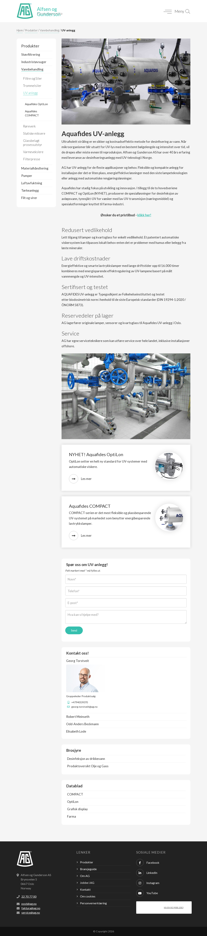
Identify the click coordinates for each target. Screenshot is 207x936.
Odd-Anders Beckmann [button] (82, 724)
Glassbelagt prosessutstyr (32, 143)
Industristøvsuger (33, 62)
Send (74, 630)
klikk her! (144, 215)
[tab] (126, 661)
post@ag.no (29, 903)
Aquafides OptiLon (36, 104)
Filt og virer (29, 198)
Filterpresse (31, 159)
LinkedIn (146, 872)
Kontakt (85, 889)
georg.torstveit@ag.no (84, 706)
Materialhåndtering (34, 168)
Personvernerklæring (93, 903)
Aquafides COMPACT (32, 113)
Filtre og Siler (32, 78)
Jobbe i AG (87, 882)
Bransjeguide (88, 869)
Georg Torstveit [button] (77, 661)
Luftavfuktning (31, 183)
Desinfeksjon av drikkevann (86, 759)
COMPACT (75, 794)
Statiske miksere (34, 133)
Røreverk (29, 126)
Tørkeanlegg (30, 190)
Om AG (85, 876)
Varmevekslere (33, 152)
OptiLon (72, 802)
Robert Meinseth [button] (77, 717)
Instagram (147, 883)
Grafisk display (77, 809)
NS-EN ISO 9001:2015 (173, 907)
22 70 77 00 (28, 896)
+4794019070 (79, 702)
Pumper (26, 176)
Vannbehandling (49, 30)
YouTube (147, 893)
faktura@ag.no (30, 908)
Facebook (147, 862)
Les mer (80, 478)
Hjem (20, 30)
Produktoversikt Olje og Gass (87, 766)
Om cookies (87, 896)
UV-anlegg (68, 30)
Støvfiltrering (30, 54)
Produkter (31, 30)
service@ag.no (30, 912)
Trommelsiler (32, 86)
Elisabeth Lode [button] (76, 731)
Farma (71, 816)
